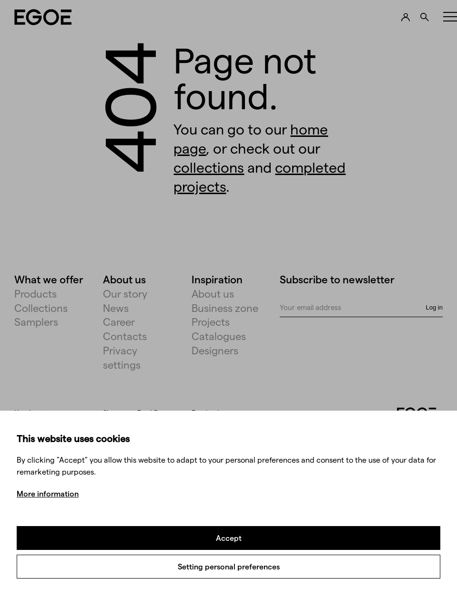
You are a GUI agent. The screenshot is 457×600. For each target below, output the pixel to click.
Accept (229, 537)
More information (48, 493)
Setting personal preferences (229, 566)
